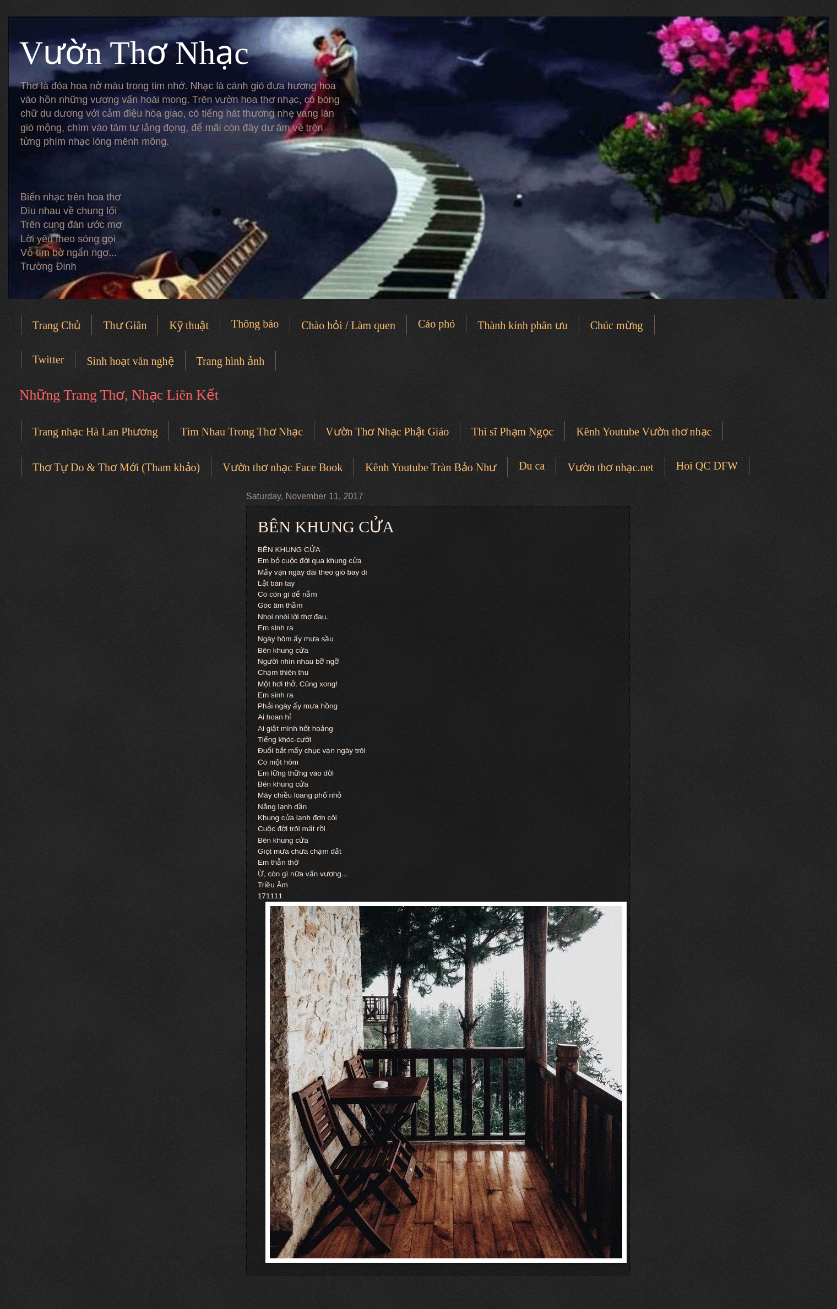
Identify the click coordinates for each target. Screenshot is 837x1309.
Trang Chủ (56, 325)
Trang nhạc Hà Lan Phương (94, 432)
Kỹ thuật (189, 325)
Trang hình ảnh (231, 361)
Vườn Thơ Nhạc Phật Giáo (387, 432)
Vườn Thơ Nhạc (134, 53)
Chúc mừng (616, 325)
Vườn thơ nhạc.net (610, 467)
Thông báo (255, 324)
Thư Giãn (124, 325)
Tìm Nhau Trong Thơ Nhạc (241, 432)
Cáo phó (436, 324)
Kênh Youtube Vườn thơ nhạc (643, 432)
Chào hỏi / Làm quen (348, 325)
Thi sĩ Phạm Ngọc (512, 432)
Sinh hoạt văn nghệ (129, 361)
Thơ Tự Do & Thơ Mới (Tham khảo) (116, 467)
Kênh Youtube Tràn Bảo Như (430, 467)
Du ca (532, 466)
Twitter (48, 359)
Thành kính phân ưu (522, 325)
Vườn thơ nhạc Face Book (282, 467)
